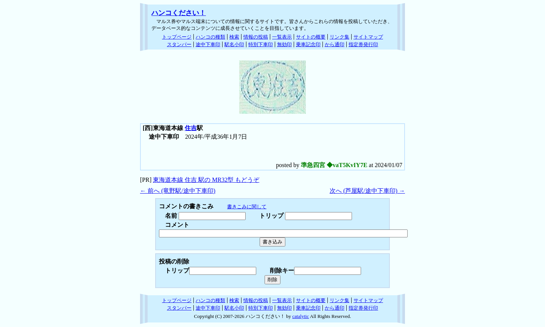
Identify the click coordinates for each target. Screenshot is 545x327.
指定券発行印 (363, 44)
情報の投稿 (255, 37)
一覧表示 (282, 37)
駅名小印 (234, 44)
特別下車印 (260, 44)
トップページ (177, 37)
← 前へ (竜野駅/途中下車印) (177, 191)
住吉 (191, 128)
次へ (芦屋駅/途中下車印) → (367, 191)
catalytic (300, 316)
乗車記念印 (308, 44)
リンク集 (339, 37)
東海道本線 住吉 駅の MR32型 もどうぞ (206, 180)
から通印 (334, 44)
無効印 (284, 44)
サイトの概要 (310, 37)
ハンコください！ (178, 13)
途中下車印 (208, 44)
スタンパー (179, 44)
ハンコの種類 (210, 37)
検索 (234, 37)
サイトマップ (368, 37)
